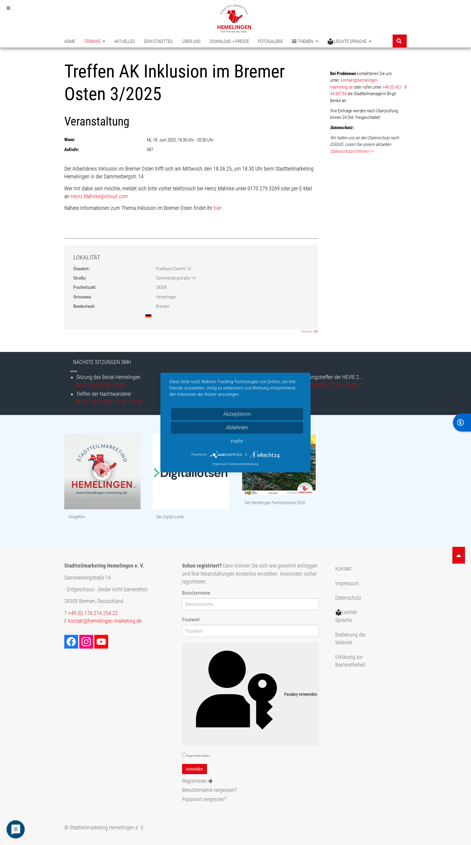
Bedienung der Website (350, 639)
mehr (237, 441)
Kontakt (343, 569)
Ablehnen (237, 427)
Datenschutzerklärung (244, 464)
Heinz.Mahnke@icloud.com (99, 196)
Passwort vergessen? (204, 799)
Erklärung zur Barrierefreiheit (350, 661)
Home (69, 41)
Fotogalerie (270, 41)
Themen (305, 41)
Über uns (191, 41)
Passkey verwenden (251, 694)
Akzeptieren (237, 414)
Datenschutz (348, 598)
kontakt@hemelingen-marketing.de (104, 621)
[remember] (184, 755)
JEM (316, 331)
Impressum (347, 583)
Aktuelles (124, 41)
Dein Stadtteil (158, 41)
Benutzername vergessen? (209, 790)
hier (217, 208)
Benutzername (196, 593)
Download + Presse (229, 41)
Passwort (191, 619)
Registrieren (197, 781)
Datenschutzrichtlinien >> (352, 151)
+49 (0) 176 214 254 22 (93, 613)
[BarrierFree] (462, 422)
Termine (94, 41)
